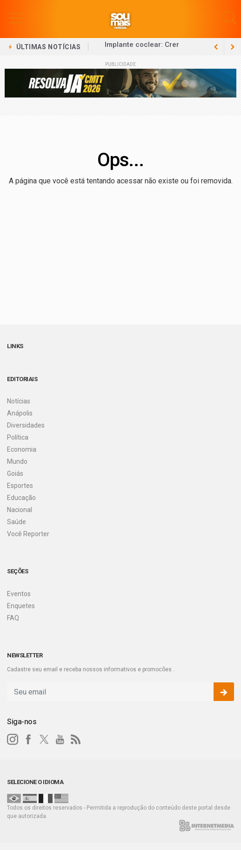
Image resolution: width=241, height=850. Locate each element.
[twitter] (44, 739)
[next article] (216, 47)
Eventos (19, 593)
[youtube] (60, 739)
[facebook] (28, 739)
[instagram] (12, 739)
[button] (16, 18)
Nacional (19, 509)
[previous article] (232, 47)
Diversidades (26, 425)
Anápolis (20, 413)
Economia (21, 449)
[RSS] (75, 739)
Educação (21, 497)
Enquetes (21, 606)
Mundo (17, 461)
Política (17, 437)
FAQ (13, 618)
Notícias (18, 401)
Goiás (15, 473)
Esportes (20, 485)
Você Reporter (28, 534)
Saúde (16, 522)
